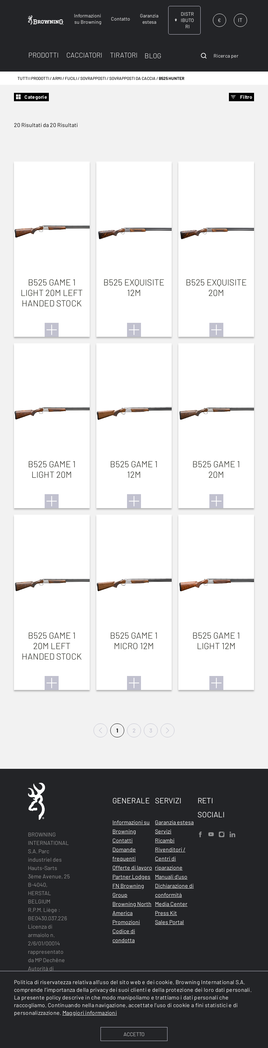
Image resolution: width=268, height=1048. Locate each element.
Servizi (163, 831)
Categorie (31, 97)
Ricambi (164, 840)
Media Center (171, 903)
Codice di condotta (123, 935)
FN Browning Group (128, 890)
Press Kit (166, 912)
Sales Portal (169, 922)
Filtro (241, 97)
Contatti (122, 840)
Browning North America (131, 908)
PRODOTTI (43, 55)
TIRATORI (123, 55)
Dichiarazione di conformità (174, 890)
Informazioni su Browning (131, 826)
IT (240, 20)
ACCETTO (134, 1034)
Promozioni (126, 922)
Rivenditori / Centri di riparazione (170, 858)
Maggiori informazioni (89, 1012)
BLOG (152, 55)
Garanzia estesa (174, 822)
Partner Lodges (131, 876)
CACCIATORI (84, 55)
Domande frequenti (124, 854)
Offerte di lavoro (132, 867)
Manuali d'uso (171, 876)
